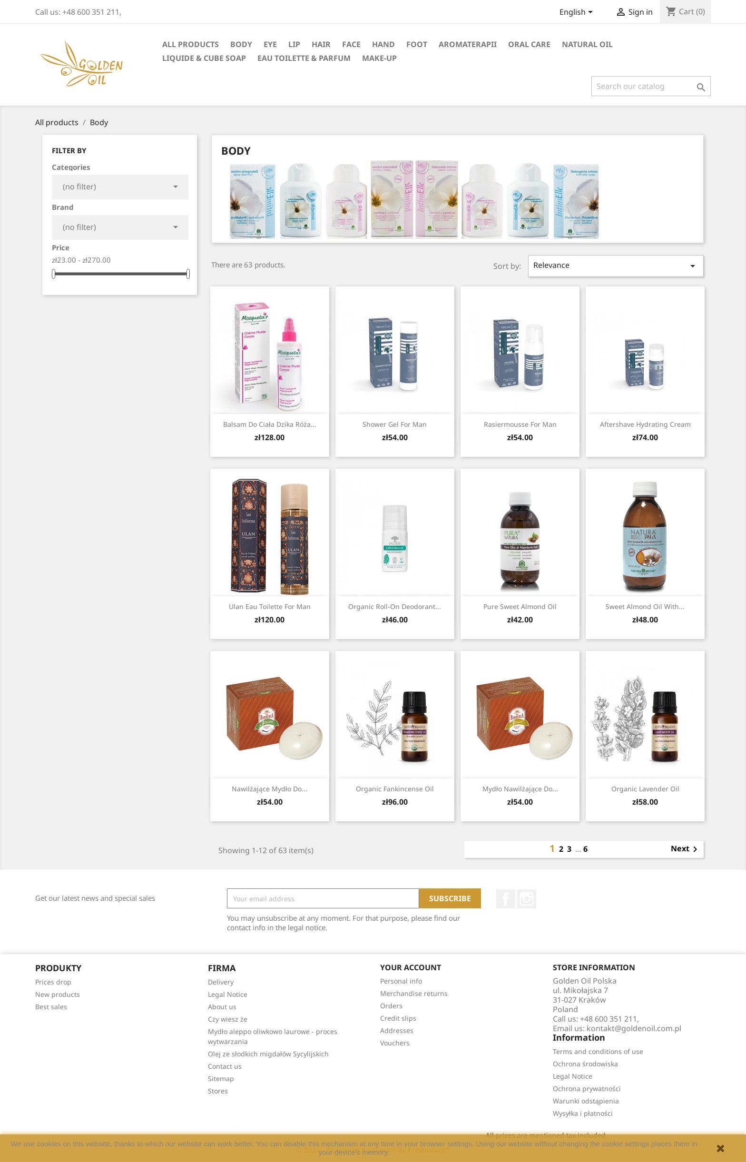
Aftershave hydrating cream (645, 424)
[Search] (651, 86)
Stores (218, 1090)
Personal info (401, 980)
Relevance (615, 266)
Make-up (379, 58)
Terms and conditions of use (598, 1051)
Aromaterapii (468, 44)
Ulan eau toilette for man (270, 606)
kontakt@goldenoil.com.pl (634, 1028)
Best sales (51, 1006)
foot (416, 44)
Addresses (396, 1030)
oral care (529, 44)
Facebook (505, 898)
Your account (410, 967)
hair (321, 44)
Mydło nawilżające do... (520, 788)
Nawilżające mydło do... (269, 788)
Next (686, 849)
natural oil (587, 44)
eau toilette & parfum (304, 58)
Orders (391, 1005)
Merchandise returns (414, 993)
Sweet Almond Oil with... (645, 606)
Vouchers (395, 1042)
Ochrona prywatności (587, 1088)
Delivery (221, 981)
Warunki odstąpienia (586, 1100)
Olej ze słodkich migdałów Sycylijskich (268, 1053)
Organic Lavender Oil (645, 788)
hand (383, 44)
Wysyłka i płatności (583, 1113)
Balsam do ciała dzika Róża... (269, 424)
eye (270, 44)
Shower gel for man (395, 424)
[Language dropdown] (578, 13)
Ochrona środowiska (585, 1063)
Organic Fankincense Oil (395, 788)
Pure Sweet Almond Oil (520, 606)
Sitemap (221, 1078)
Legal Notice (227, 994)
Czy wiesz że (227, 1019)
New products (57, 994)
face (351, 44)
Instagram (526, 898)
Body (241, 44)
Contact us (225, 1066)
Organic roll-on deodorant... (394, 606)
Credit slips (398, 1018)
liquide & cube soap (204, 58)
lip (294, 44)
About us (222, 1006)
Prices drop (53, 981)
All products (190, 44)
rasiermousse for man (520, 424)
